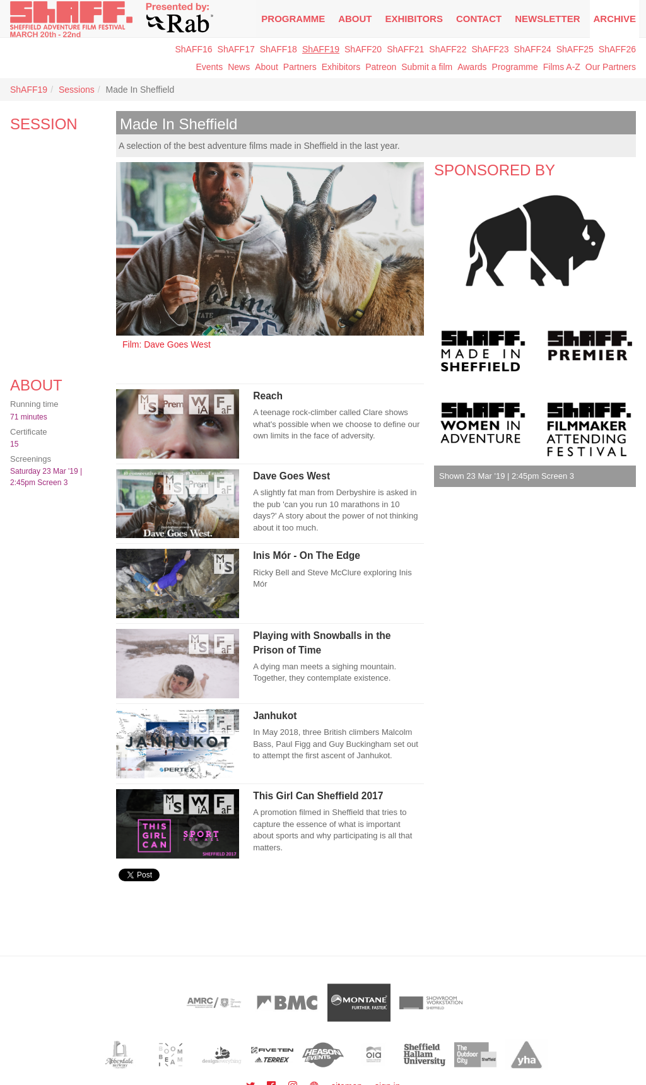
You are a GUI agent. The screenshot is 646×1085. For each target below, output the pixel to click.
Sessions (77, 90)
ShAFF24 (532, 49)
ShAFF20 (363, 49)
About (355, 18)
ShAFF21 (405, 49)
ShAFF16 (193, 49)
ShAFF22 (447, 49)
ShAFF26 (617, 49)
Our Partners (610, 67)
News (239, 67)
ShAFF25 (575, 49)
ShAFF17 (236, 49)
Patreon (380, 67)
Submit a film (426, 67)
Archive (614, 18)
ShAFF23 (489, 49)
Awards (471, 67)
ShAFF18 (278, 49)
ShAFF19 (320, 49)
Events (209, 67)
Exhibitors (414, 18)
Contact (479, 18)
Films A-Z (561, 67)
